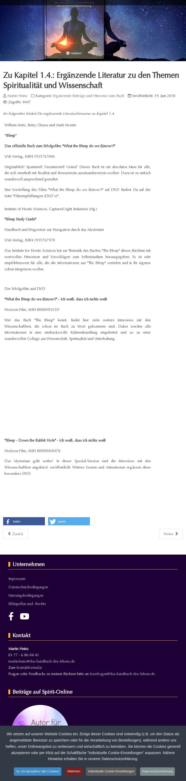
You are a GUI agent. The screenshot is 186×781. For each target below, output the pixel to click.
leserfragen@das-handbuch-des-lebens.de (122, 674)
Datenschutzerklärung (157, 771)
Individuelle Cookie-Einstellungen (111, 771)
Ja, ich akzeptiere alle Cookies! (37, 771)
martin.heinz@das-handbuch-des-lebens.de (41, 661)
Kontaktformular (29, 667)
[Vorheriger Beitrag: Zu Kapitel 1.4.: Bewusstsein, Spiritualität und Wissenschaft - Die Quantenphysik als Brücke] (15, 534)
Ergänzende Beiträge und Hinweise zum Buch (88, 96)
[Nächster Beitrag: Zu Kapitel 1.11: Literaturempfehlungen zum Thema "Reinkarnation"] (171, 534)
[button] (24, 521)
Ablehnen (73, 771)
